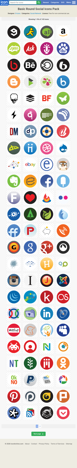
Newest (46, 2)
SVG (62, 2)
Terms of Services (57, 444)
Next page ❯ (38, 434)
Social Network (35, 13)
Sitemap (69, 444)
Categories (55, 2)
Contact (34, 444)
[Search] (38, 2)
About (27, 444)
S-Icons (17, 13)
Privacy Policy (44, 444)
